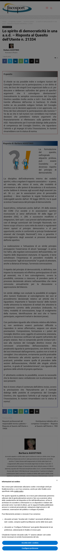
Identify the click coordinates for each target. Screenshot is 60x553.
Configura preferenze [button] (30, 548)
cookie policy (18, 491)
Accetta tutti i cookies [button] (30, 543)
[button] (57, 480)
